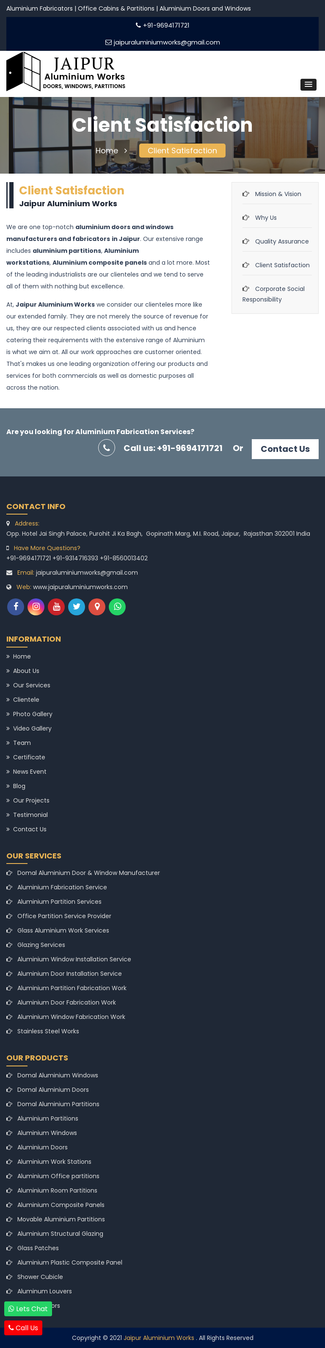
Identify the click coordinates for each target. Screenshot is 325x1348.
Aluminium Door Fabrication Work (61, 1002)
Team (18, 743)
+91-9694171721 (163, 25)
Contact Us (285, 449)
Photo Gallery (29, 714)
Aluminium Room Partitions (51, 1190)
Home (111, 150)
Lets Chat (28, 1309)
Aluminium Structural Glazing (54, 1233)
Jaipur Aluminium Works (160, 1338)
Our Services (28, 685)
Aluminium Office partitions (52, 1176)
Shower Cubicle (34, 1277)
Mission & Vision (278, 194)
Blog (15, 786)
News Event (26, 771)
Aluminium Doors (37, 1147)
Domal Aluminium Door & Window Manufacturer (83, 873)
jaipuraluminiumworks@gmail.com (162, 42)
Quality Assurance (282, 241)
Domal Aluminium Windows (52, 1075)
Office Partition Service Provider (58, 916)
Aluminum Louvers (39, 1291)
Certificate (25, 757)
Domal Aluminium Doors (47, 1089)
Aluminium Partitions (42, 1118)
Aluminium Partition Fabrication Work (66, 988)
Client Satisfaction (182, 150)
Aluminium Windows (41, 1133)
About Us (22, 671)
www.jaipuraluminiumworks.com (80, 587)
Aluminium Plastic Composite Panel (64, 1262)
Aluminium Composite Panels (55, 1205)
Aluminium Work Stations (48, 1161)
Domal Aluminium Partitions (52, 1104)
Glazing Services (35, 945)
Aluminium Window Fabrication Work (65, 1017)
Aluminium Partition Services (54, 901)
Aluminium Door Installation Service (64, 973)
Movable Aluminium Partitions (55, 1219)
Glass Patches (32, 1248)
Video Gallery (29, 728)
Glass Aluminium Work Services (57, 930)
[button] (308, 85)
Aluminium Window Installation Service (68, 959)
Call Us (23, 1328)
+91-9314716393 (76, 558)
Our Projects (28, 800)
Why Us (266, 217)
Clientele (22, 699)
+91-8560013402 (124, 558)
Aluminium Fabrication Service (56, 887)
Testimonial (27, 815)
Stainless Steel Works (42, 1031)
